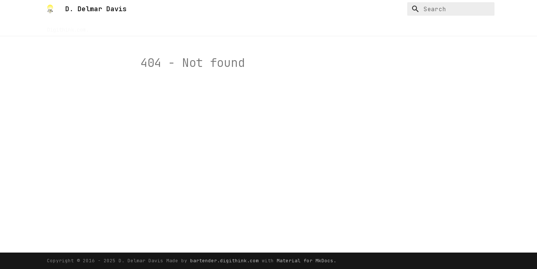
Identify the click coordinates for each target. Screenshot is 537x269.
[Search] (450, 9)
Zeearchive (277, 27)
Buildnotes (113, 27)
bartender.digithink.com (226, 260)
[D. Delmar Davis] (50, 8)
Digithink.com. (68, 27)
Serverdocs (238, 27)
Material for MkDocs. (306, 260)
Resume (145, 27)
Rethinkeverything (188, 27)
